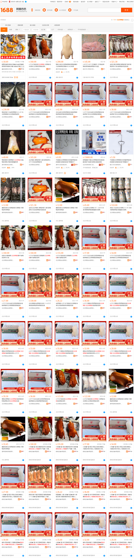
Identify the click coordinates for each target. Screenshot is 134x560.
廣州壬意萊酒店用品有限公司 (62, 164)
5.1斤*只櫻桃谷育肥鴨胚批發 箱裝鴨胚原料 (93, 304)
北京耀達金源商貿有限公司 (35, 69)
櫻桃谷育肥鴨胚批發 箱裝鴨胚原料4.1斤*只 (13, 352)
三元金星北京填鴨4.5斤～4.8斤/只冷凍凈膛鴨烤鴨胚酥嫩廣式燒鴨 (93, 209)
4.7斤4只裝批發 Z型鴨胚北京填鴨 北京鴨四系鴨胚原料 (40, 65)
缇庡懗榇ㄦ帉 (20, 72)
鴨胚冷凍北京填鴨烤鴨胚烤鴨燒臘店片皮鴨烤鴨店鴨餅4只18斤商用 (66, 65)
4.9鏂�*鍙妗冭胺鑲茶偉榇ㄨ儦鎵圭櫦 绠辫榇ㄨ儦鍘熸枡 (67, 543)
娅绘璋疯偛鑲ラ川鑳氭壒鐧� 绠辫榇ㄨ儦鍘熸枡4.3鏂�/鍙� (94, 543)
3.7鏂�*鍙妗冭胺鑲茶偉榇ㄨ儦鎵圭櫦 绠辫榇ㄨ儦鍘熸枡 (121, 543)
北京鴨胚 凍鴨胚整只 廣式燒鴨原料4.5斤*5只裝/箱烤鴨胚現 (40, 161)
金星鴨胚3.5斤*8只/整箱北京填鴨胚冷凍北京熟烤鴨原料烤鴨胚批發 (67, 304)
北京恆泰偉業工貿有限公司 (89, 164)
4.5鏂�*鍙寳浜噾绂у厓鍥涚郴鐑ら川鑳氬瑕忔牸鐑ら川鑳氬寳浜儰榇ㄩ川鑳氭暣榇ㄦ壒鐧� (93, 448)
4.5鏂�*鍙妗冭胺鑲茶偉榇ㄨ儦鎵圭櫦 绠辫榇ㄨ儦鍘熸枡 (40, 543)
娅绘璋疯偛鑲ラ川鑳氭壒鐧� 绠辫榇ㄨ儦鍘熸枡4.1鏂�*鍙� (13, 543)
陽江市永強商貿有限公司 (116, 164)
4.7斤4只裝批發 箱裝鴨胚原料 (66, 400)
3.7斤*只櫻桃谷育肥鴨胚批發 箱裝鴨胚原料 (120, 352)
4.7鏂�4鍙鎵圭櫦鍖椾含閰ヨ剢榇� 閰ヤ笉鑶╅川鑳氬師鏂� (40, 448)
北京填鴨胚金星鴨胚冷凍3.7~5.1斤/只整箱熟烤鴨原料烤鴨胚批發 (40, 304)
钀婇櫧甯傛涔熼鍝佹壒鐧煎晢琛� (8, 69)
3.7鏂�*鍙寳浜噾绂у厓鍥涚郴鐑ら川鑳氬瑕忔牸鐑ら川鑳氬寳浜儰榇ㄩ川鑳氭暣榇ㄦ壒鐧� (12, 496)
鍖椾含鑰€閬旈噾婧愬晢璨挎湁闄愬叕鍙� (35, 451)
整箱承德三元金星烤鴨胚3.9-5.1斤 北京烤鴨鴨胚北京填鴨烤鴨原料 (12, 113)
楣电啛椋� (5, 72)
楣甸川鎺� (12, 72)
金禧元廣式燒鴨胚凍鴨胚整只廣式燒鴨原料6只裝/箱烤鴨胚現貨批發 (120, 65)
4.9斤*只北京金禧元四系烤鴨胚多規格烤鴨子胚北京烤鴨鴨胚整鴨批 (120, 113)
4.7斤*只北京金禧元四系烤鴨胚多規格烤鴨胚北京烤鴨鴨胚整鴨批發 (120, 256)
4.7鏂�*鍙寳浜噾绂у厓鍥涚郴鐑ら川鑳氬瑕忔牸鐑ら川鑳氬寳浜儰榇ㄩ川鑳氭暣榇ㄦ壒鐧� (120, 448)
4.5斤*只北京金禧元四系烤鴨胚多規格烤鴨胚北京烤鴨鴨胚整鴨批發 (93, 256)
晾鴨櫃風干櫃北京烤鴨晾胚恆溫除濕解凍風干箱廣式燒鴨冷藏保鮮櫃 (93, 161)
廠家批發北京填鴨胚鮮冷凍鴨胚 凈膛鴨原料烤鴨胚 (13, 209)
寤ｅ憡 (22, 66)
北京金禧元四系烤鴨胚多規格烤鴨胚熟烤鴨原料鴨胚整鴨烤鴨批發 (66, 113)
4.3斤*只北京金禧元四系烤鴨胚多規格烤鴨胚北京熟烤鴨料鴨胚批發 (39, 400)
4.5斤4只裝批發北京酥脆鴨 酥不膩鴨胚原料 (66, 256)
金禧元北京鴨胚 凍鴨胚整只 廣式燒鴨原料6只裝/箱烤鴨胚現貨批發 (40, 209)
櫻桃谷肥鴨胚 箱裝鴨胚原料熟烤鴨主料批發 (13, 400)
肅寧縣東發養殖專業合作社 (8, 212)
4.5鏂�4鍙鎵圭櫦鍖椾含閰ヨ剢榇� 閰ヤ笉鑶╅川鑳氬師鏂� (67, 448)
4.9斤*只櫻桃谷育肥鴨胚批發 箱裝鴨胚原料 (66, 352)
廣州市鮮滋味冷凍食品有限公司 (62, 69)
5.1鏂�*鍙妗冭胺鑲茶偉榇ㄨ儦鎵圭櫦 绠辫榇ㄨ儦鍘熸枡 (94, 496)
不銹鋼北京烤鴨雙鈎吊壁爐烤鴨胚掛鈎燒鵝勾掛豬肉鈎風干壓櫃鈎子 (66, 161)
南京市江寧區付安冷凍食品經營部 (89, 69)
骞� (22, 69)
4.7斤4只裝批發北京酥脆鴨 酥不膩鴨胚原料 (39, 256)
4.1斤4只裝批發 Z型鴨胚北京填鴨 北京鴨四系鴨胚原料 (94, 400)
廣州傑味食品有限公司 (8, 164)
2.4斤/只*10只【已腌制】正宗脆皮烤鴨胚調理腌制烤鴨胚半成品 (93, 65)
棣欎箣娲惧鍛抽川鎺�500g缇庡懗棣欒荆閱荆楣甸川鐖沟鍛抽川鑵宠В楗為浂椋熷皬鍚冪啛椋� (13, 65)
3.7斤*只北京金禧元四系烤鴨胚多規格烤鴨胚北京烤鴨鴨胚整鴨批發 (12, 304)
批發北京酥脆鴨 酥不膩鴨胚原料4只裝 (13, 256)
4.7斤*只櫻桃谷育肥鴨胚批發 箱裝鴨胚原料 (120, 304)
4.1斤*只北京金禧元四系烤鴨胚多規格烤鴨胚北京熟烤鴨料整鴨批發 (39, 113)
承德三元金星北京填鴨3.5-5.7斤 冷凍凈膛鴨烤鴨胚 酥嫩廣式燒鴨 (120, 209)
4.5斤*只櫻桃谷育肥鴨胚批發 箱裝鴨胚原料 (39, 352)
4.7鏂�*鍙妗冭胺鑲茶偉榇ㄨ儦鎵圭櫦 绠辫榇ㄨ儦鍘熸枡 (121, 496)
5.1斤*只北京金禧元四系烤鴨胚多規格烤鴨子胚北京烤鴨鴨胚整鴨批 (93, 113)
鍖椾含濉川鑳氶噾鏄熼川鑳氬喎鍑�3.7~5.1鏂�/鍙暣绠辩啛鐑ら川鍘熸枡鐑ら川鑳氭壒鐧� (40, 496)
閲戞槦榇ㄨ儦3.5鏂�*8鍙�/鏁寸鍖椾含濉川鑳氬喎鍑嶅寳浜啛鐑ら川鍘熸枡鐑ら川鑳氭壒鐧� (66, 496)
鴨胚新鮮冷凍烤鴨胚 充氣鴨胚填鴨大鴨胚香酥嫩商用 (13, 161)
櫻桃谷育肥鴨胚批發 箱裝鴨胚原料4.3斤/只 (94, 352)
